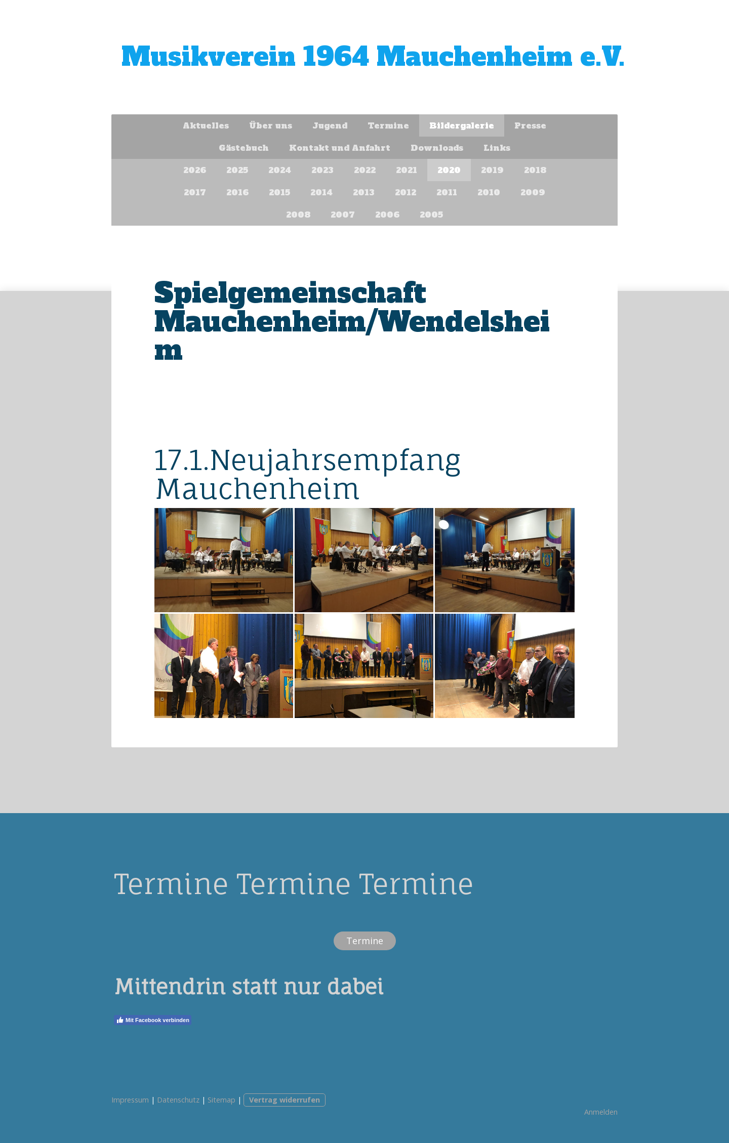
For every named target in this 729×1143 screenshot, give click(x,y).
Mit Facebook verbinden (152, 1020)
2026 (194, 170)
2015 (279, 192)
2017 (195, 192)
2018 (535, 170)
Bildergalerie (461, 125)
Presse (530, 125)
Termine (388, 125)
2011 (446, 192)
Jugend (329, 125)
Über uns (270, 125)
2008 (298, 214)
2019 (492, 170)
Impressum (130, 1100)
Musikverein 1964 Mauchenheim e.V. (373, 56)
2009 (532, 192)
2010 (488, 192)
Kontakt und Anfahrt (339, 147)
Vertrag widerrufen (284, 1100)
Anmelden (601, 1112)
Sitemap (221, 1100)
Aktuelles (206, 125)
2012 (405, 192)
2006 (387, 214)
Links (496, 147)
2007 (343, 214)
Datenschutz (178, 1100)
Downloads (437, 147)
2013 (364, 192)
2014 (321, 192)
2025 (237, 170)
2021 (406, 170)
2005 (431, 214)
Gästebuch (244, 147)
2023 (322, 170)
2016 (237, 192)
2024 (279, 170)
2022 (365, 170)
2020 (449, 170)
